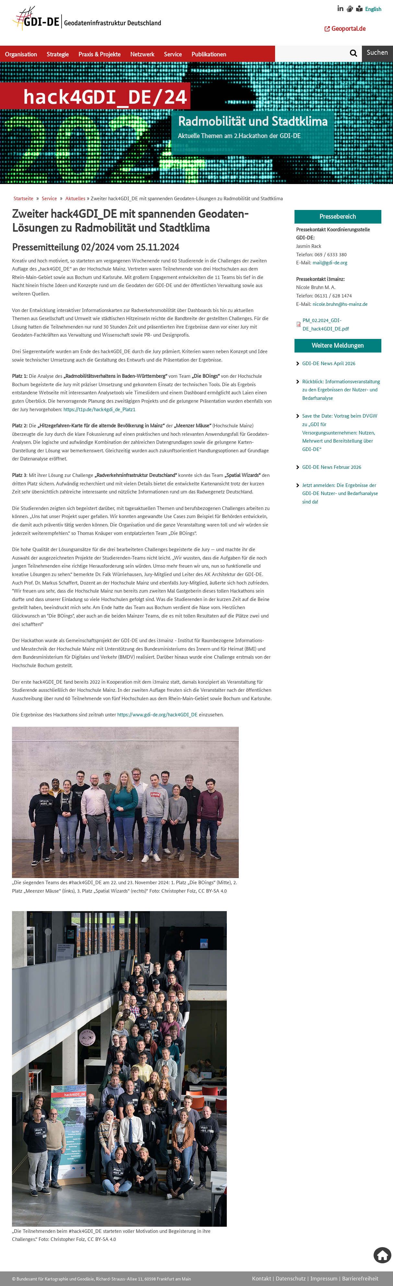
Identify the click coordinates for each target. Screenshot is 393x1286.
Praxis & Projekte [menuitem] (99, 54)
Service (49, 198)
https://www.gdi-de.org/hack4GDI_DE (157, 714)
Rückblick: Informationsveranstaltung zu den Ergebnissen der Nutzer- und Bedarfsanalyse (341, 389)
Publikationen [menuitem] (208, 54)
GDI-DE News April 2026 (328, 363)
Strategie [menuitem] (58, 54)
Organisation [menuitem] (21, 54)
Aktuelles (75, 198)
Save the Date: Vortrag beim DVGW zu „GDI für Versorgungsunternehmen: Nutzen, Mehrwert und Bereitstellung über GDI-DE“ (339, 432)
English (373, 9)
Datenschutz (291, 1278)
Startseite (23, 198)
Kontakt (261, 1278)
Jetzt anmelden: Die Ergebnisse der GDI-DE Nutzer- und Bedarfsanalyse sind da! (340, 493)
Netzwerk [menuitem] (142, 54)
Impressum (324, 1278)
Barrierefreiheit (360, 1278)
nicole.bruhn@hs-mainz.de (340, 303)
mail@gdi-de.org (330, 262)
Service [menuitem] (173, 54)
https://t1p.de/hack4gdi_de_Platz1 (99, 409)
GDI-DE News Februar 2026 (331, 466)
